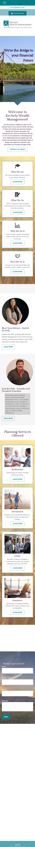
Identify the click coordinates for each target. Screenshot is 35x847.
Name (4, 666)
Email (4, 678)
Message (5, 701)
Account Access (17, 13)
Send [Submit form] (6, 717)
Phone (4, 689)
